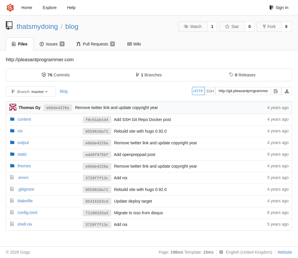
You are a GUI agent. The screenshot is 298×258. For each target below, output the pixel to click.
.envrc (23, 177)
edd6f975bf (97, 155)
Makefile (25, 201)
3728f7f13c (97, 178)
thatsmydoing (37, 26)
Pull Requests (96, 44)
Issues (52, 44)
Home (26, 7)
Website (285, 252)
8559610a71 (97, 131)
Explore (49, 7)
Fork (269, 26)
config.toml (27, 212)
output (23, 142)
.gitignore (26, 189)
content (24, 119)
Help (71, 7)
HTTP (198, 91)
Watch (192, 26)
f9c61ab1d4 (97, 120)
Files (19, 44)
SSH (210, 91)
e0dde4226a (57, 108)
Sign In (278, 7)
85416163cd (97, 201)
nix (20, 131)
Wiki (134, 44)
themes (24, 166)
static (22, 154)
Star (232, 26)
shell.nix (25, 224)
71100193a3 (97, 213)
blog (72, 26)
